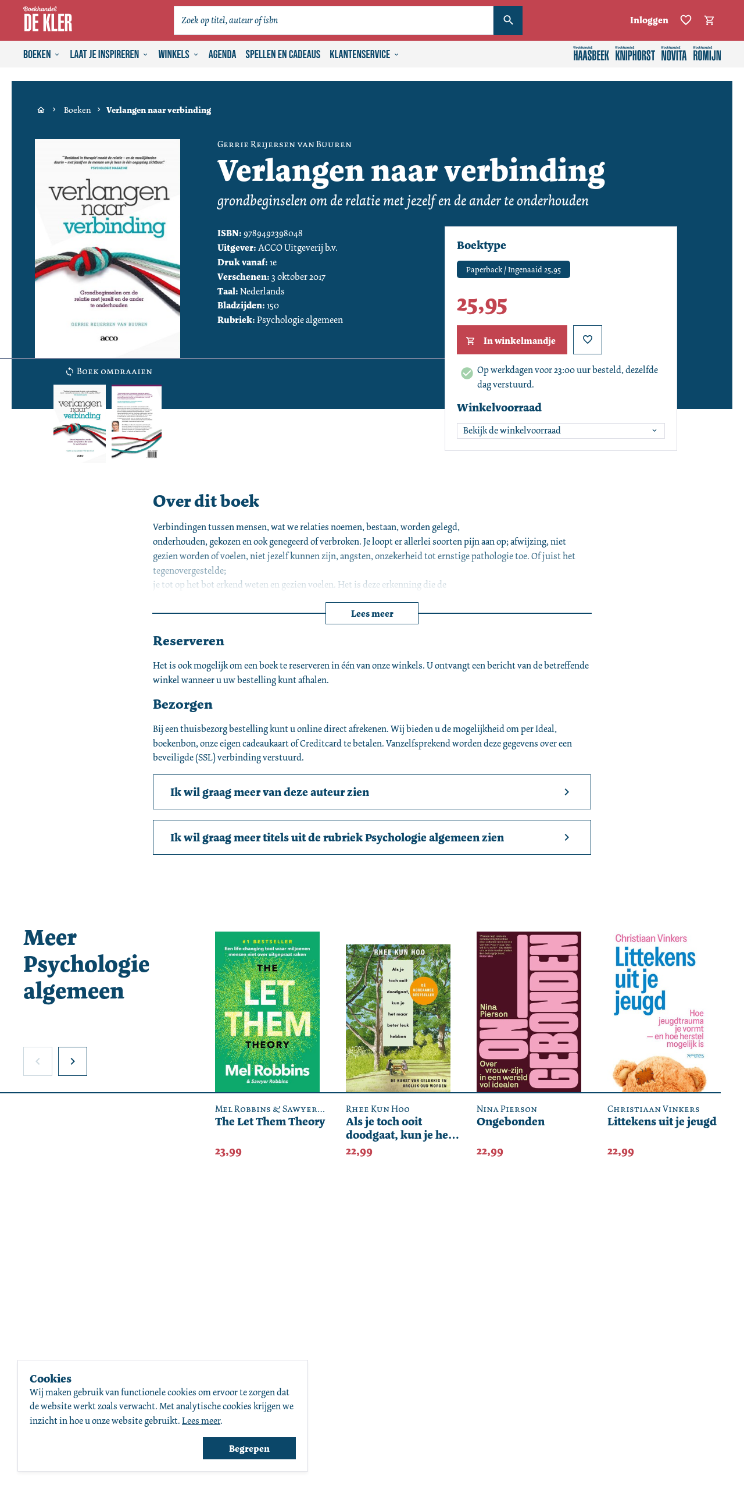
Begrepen (249, 1448)
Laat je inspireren (109, 55)
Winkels (178, 55)
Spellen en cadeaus (283, 55)
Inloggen (649, 20)
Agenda (223, 55)
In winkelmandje (509, 341)
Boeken (41, 55)
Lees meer (372, 613)
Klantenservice (365, 55)
